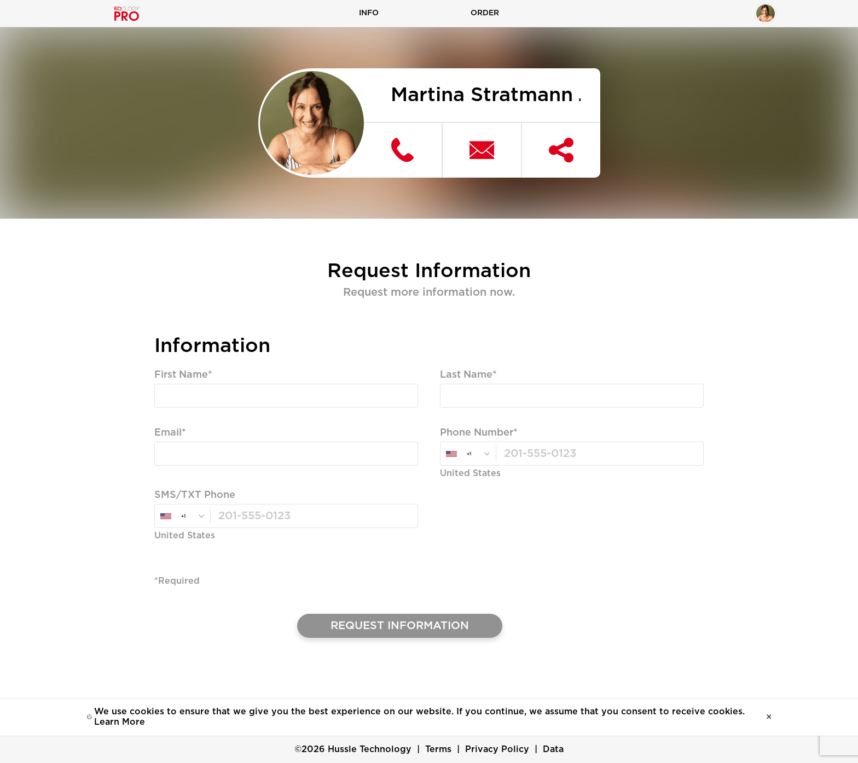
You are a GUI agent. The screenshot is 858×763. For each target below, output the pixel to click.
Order (485, 13)
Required (175, 416)
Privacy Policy (497, 749)
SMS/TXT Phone (194, 496)
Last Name (466, 375)
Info (369, 13)
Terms (438, 749)
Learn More (119, 722)
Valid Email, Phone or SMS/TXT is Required (250, 474)
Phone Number (476, 433)
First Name (181, 375)
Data (553, 749)
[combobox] (467, 454)
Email (168, 433)
